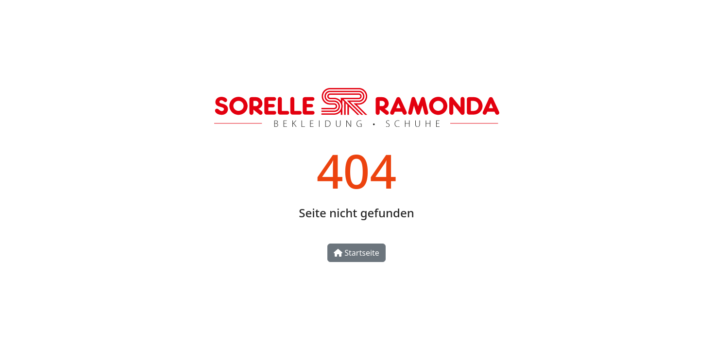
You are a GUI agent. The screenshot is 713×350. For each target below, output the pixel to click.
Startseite (356, 252)
